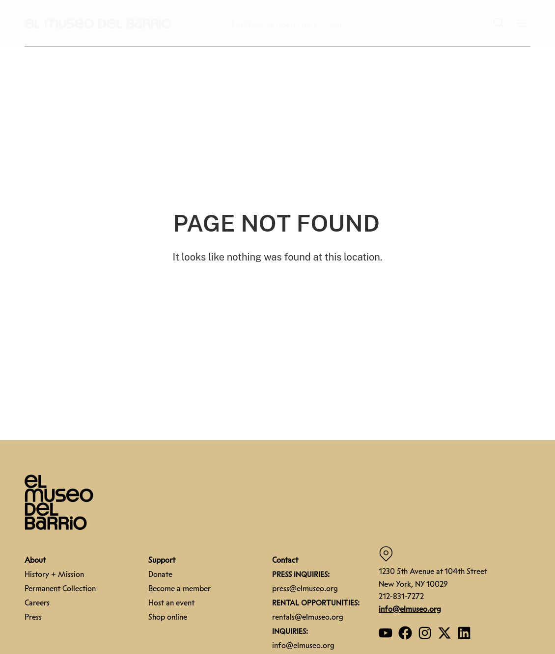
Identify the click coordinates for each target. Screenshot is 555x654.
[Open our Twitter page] (444, 633)
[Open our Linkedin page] (464, 633)
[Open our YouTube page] (385, 633)
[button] (98, 23)
